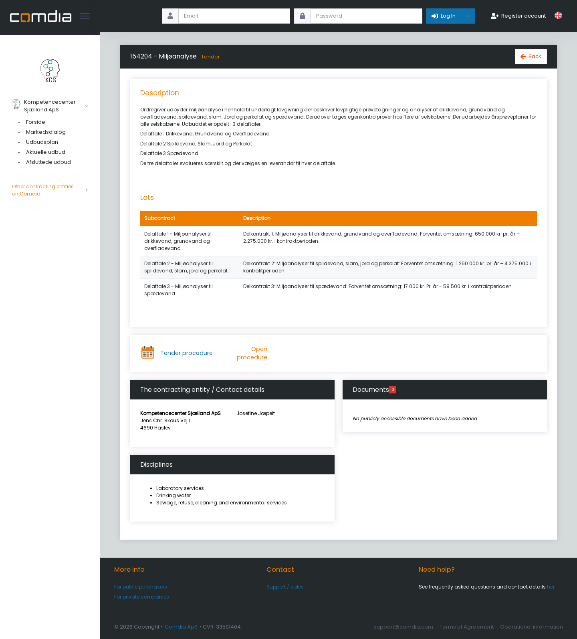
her (551, 586)
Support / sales (285, 586)
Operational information (531, 627)
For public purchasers (140, 586)
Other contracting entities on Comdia (50, 190)
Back (535, 56)
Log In (448, 16)
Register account (523, 16)
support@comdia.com (403, 627)
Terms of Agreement (467, 627)
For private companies (141, 596)
